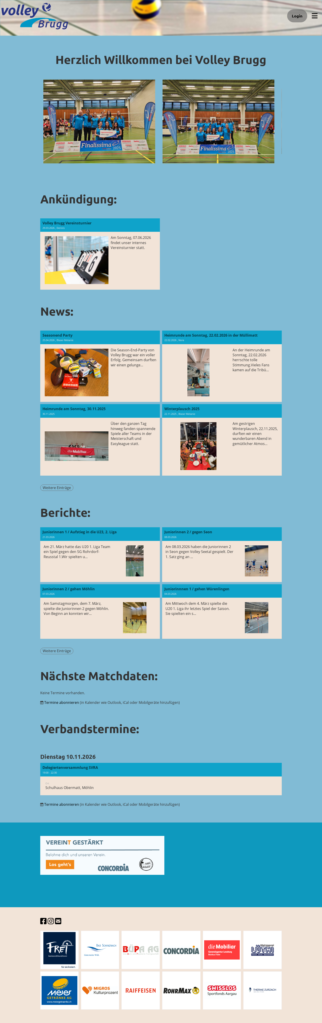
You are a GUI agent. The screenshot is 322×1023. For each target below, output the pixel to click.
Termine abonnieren (61, 702)
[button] (161, 779)
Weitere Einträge (57, 487)
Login (297, 15)
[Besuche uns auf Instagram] (51, 921)
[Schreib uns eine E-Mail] (58, 921)
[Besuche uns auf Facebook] (43, 921)
